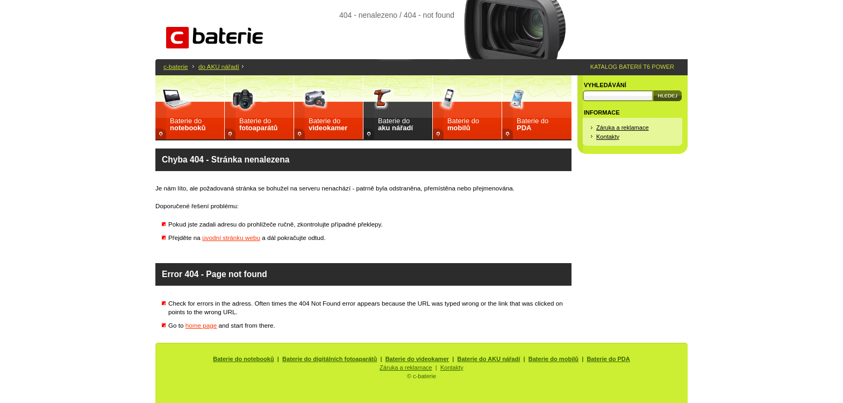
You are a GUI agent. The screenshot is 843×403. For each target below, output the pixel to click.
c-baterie (175, 66)
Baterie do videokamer (417, 359)
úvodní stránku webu (231, 237)
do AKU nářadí (218, 66)
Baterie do (187, 124)
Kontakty (607, 136)
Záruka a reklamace (622, 127)
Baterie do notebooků (243, 359)
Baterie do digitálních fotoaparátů (329, 359)
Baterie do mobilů (553, 359)
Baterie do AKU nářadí (489, 359)
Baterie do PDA (608, 359)
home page (201, 325)
